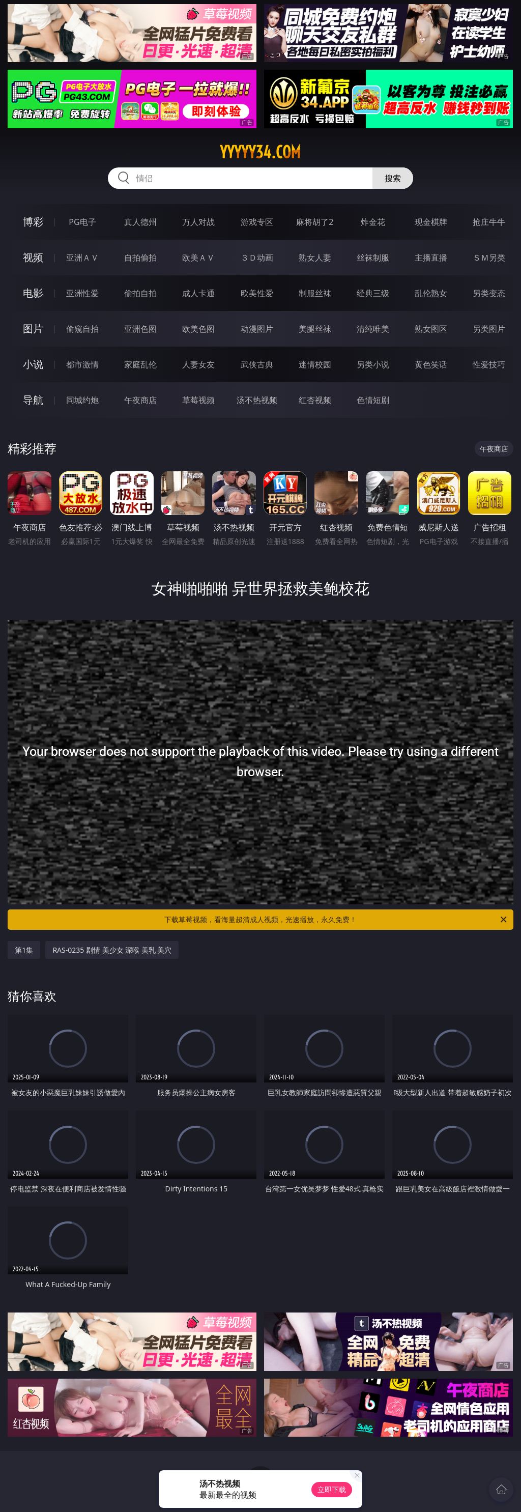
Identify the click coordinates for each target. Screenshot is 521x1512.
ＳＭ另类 (489, 257)
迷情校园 (315, 364)
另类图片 (489, 328)
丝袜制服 (373, 257)
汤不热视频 (257, 400)
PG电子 (82, 221)
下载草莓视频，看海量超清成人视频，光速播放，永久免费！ (336, 920)
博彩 (33, 222)
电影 (33, 293)
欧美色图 (198, 328)
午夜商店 (140, 400)
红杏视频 (315, 400)
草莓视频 (198, 400)
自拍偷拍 (140, 257)
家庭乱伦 (140, 364)
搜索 (393, 178)
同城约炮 (82, 400)
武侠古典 (257, 364)
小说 (33, 364)
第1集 (24, 950)
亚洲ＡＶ (82, 257)
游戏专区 (257, 221)
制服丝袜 (315, 293)
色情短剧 (373, 400)
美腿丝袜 (315, 328)
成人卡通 (198, 293)
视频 (33, 257)
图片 (33, 328)
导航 (33, 400)
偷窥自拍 (82, 328)
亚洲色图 (140, 328)
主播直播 (431, 257)
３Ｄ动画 (257, 257)
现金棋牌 (431, 221)
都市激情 (82, 364)
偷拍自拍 (140, 293)
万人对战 (198, 221)
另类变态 (489, 293)
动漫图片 (257, 328)
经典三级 (373, 293)
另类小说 (373, 364)
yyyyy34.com (260, 152)
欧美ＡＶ (198, 257)
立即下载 (331, 1489)
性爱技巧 (489, 364)
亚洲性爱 (82, 293)
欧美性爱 (257, 293)
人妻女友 (198, 364)
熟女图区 (431, 328)
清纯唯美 (373, 328)
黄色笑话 (431, 364)
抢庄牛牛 (489, 221)
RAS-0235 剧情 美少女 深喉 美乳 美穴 (111, 950)
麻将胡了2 (314, 221)
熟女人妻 (315, 257)
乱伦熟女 (431, 293)
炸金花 (373, 221)
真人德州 (140, 221)
